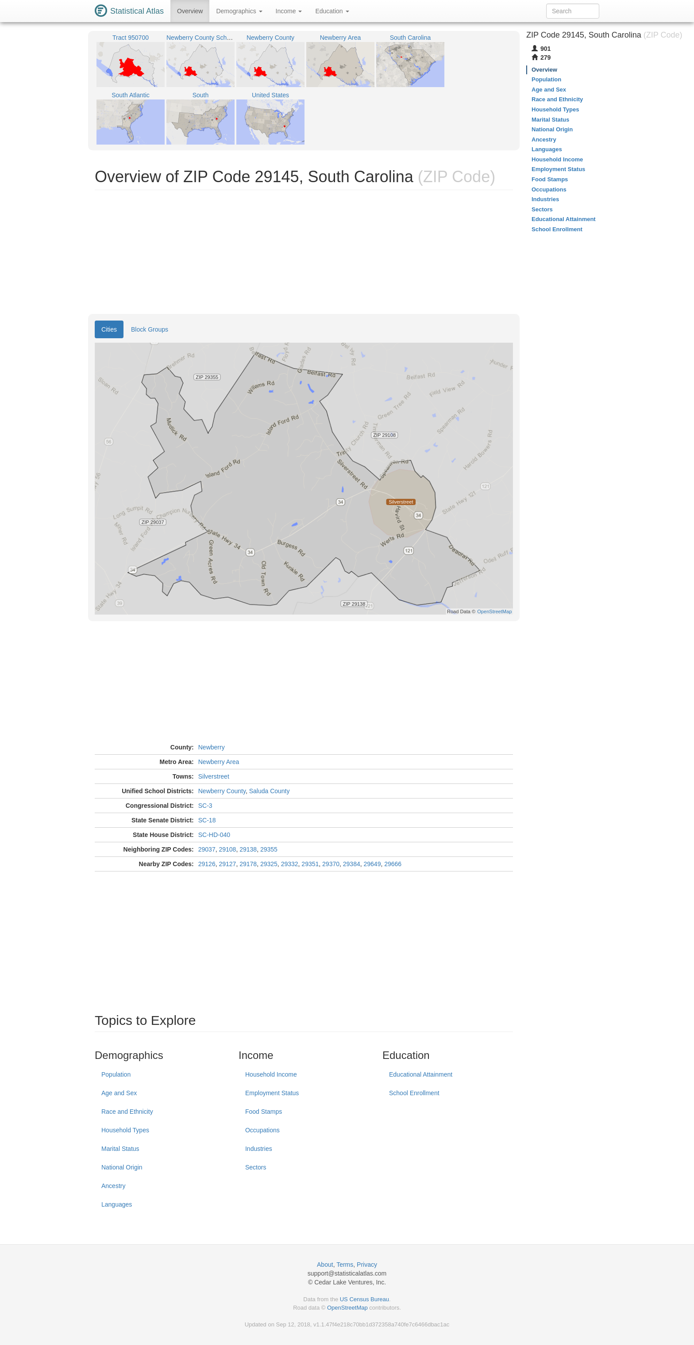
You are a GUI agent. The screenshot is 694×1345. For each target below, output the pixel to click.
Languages (116, 1204)
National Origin (122, 1167)
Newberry (211, 747)
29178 (248, 863)
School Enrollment (414, 1093)
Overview (190, 11)
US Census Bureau (364, 1299)
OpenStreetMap (347, 1307)
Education (332, 11)
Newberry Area (218, 761)
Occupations (262, 1130)
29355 (269, 849)
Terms (344, 1264)
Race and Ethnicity (127, 1111)
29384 (351, 863)
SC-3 (205, 805)
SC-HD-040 (214, 834)
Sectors (255, 1167)
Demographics (239, 11)
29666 (392, 863)
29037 (207, 849)
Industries (258, 1148)
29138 (248, 849)
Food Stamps (263, 1111)
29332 (289, 863)
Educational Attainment (420, 1074)
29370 (330, 863)
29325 (269, 863)
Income (289, 11)
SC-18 (207, 820)
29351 (310, 863)
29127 (227, 863)
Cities (109, 329)
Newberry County (222, 791)
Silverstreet (213, 776)
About (325, 1264)
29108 (227, 849)
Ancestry (113, 1185)
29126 (207, 863)
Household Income (271, 1074)
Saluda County (269, 791)
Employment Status (272, 1093)
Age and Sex (119, 1093)
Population (116, 1074)
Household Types (125, 1130)
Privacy (367, 1264)
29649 (372, 863)
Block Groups (149, 329)
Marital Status (120, 1148)
